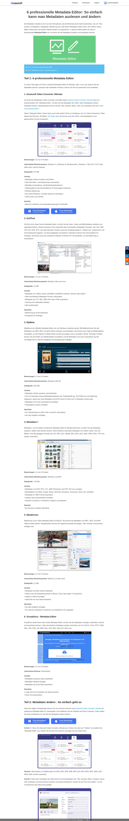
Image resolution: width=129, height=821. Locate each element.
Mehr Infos (80, 819)
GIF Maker (51, 116)
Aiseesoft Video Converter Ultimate (79, 100)
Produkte (75, 3)
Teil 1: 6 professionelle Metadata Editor (40, 67)
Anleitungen (86, 3)
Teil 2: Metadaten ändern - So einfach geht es (42, 70)
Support (96, 3)
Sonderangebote (113, 3)
